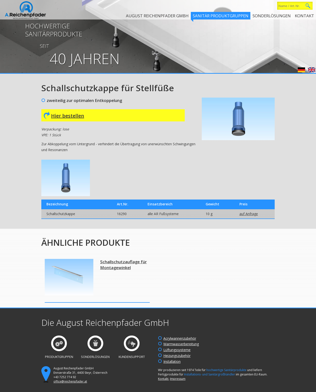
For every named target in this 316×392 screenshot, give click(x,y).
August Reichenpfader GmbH (157, 15)
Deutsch (301, 69)
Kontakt (304, 15)
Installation (172, 361)
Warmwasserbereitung (181, 344)
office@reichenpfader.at (70, 381)
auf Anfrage (248, 213)
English (311, 69)
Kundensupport (132, 357)
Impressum (177, 379)
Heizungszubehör (177, 355)
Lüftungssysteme (177, 349)
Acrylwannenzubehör (179, 338)
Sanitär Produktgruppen (220, 15)
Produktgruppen (59, 357)
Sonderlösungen (272, 15)
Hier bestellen (67, 115)
